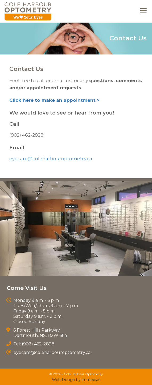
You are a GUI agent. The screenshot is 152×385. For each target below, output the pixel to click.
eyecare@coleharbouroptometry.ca (50, 158)
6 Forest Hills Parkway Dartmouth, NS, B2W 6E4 (40, 333)
